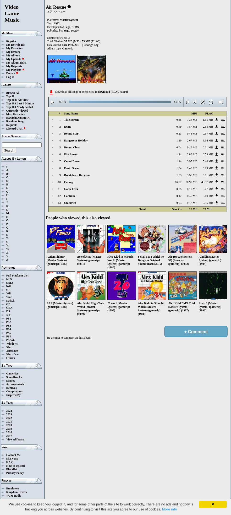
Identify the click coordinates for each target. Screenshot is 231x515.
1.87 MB (192, 126)
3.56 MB (192, 175)
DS (8, 311)
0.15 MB (208, 203)
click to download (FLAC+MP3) (108, 91)
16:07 (178, 182)
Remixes (11, 388)
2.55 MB (208, 126)
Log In (10, 77)
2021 (9, 421)
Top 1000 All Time (17, 100)
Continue (69, 196)
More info (169, 509)
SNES (9, 282)
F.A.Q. (10, 462)
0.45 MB (192, 196)
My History (13, 52)
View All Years (15, 439)
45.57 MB (207, 182)
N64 (8, 286)
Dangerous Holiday (76, 140)
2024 (9, 410)
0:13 (179, 133)
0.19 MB (192, 189)
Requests (11, 125)
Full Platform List (17, 275)
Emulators (12, 488)
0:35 (179, 119)
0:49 (179, 126)
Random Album (16, 117)
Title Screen (71, 119)
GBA (9, 307)
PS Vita (10, 340)
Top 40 (10, 96)
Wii (8, 293)
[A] (29, 117)
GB (8, 304)
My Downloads (15, 44)
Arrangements (15, 384)
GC (8, 290)
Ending (68, 182)
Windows (12, 343)
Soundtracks (14, 377)
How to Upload (15, 465)
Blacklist (11, 469)
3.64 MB (208, 140)
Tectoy (75, 30)
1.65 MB (208, 119)
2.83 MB (192, 154)
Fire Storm (70, 154)
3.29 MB (208, 168)
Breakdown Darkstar (77, 175)
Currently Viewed (17, 110)
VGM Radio (13, 495)
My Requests (14, 66)
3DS (8, 315)
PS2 (8, 322)
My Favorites (14, 48)
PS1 (8, 318)
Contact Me (13, 455)
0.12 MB (192, 203)
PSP (8, 336)
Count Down (72, 161)
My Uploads (15, 59)
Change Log (91, 45)
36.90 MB (191, 182)
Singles (10, 380)
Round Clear (72, 147)
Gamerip (67, 48)
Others (10, 358)
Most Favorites (15, 114)
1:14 (179, 154)
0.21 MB (208, 147)
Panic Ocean (71, 168)
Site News (12, 458)
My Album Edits (16, 62)
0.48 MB (192, 133)
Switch (10, 300)
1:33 (179, 175)
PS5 (8, 333)
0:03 (179, 203)
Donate (12, 73)
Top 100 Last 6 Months (20, 103)
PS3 (8, 325)
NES (9, 279)
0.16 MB (192, 147)
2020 (9, 425)
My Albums (13, 55)
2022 (9, 418)
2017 (9, 436)
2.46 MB (192, 168)
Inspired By (13, 395)
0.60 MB (208, 196)
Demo (67, 126)
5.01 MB (208, 175)
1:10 (179, 140)
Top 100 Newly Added (19, 107)
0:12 (179, 196)
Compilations (14, 391)
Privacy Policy (15, 473)
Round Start (71, 133)
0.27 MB (208, 189)
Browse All (12, 92)
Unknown (70, 203)
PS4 (8, 329)
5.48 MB (208, 161)
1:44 (179, 161)
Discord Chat (16, 128)
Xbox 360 (12, 350)
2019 (9, 428)
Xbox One (12, 354)
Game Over (71, 189)
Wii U (9, 297)
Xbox (9, 347)
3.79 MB (208, 154)
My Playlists (15, 69)
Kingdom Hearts (16, 492)
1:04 (179, 168)
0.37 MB (208, 133)
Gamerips (12, 373)
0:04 (179, 147)
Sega (67, 27)
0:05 (179, 189)
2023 (9, 414)
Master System (69, 20)
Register (11, 41)
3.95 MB (192, 161)
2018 (9, 432)
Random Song (14, 121)
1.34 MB (192, 119)
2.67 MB (192, 140)
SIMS (75, 27)
